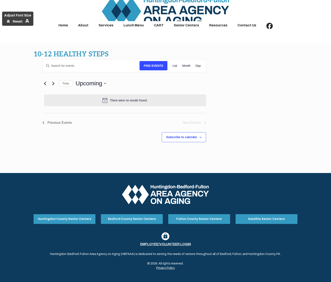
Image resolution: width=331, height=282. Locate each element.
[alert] (125, 100)
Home (63, 25)
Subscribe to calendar (181, 137)
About (83, 25)
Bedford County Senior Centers (132, 219)
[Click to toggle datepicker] (91, 83)
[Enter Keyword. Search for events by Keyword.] (91, 65)
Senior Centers (186, 25)
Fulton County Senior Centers (199, 219)
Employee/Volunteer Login (165, 244)
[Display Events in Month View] (186, 65)
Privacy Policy (165, 268)
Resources (218, 25)
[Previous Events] (44, 83)
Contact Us (246, 25)
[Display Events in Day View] (198, 65)
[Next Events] (53, 83)
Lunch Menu (133, 25)
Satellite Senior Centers (266, 219)
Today (65, 83)
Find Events (153, 65)
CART (159, 25)
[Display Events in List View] (174, 65)
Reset (18, 21)
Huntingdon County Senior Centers (64, 219)
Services (106, 25)
